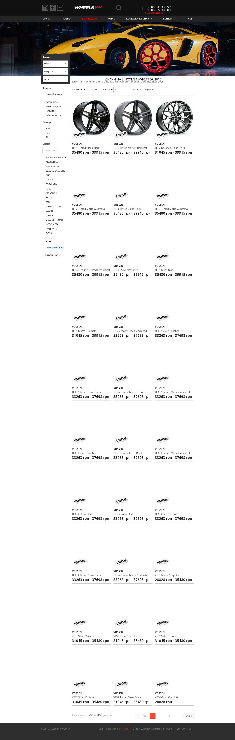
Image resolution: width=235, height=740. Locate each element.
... (180, 716)
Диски (46, 18)
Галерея (66, 18)
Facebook (52, 8)
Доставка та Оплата (139, 18)
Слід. (188, 715)
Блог (189, 18)
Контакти (169, 18)
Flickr (60, 8)
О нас (111, 18)
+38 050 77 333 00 (158, 10)
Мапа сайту (180, 729)
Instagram (45, 8)
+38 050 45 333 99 (158, 7)
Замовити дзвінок (154, 13)
